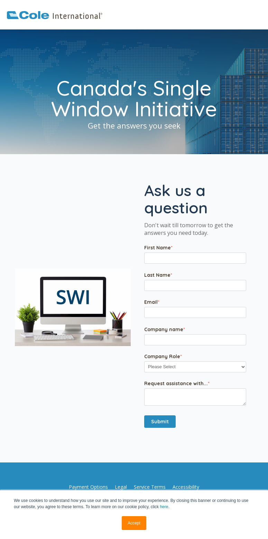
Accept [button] (134, 523)
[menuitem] (88, 487)
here (164, 506)
